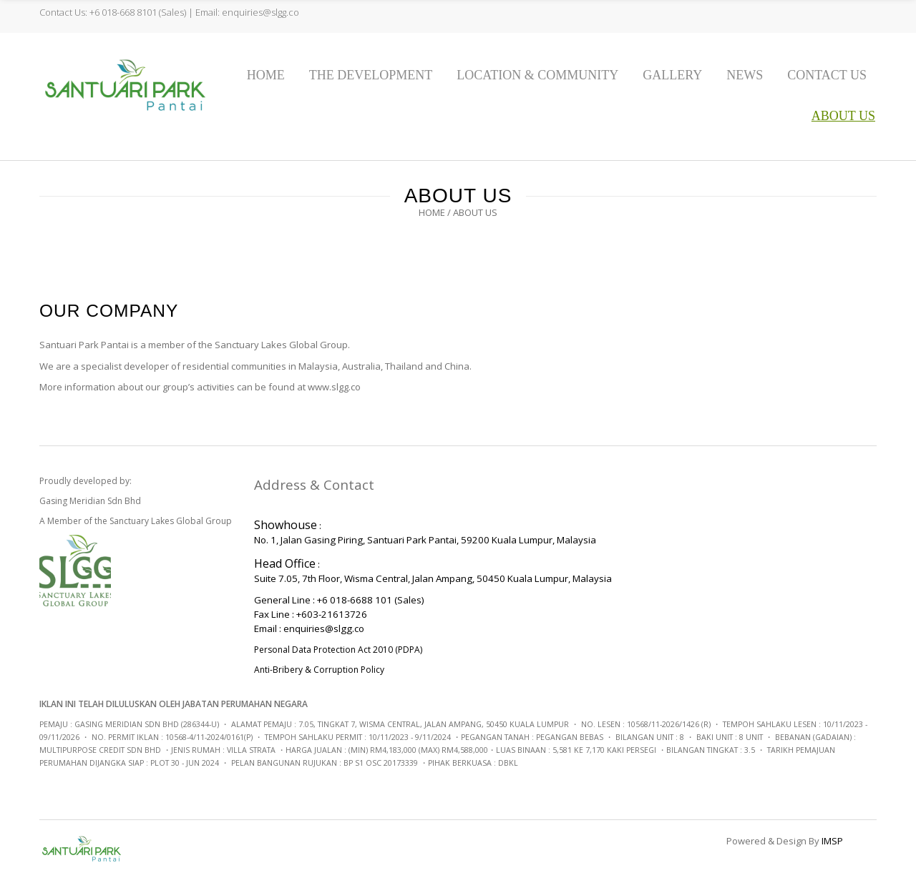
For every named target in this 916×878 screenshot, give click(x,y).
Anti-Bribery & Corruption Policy (319, 670)
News (744, 75)
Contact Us (827, 75)
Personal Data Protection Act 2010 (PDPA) (338, 649)
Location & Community (537, 75)
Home (266, 75)
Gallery (672, 75)
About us (843, 116)
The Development (370, 75)
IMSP (832, 840)
